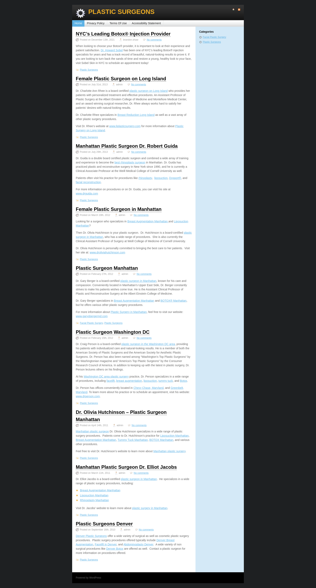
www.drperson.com (88, 396)
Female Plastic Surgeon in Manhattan (118, 209)
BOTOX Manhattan (161, 440)
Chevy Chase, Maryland (148, 387)
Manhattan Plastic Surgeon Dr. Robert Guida (127, 146)
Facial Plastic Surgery (91, 323)
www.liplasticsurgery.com (124, 126)
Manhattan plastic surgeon (92, 431)
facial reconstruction (88, 182)
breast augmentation (129, 380)
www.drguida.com (87, 193)
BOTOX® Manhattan (173, 300)
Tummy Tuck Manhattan (133, 440)
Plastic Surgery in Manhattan (129, 312)
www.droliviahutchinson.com (107, 252)
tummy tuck (165, 380)
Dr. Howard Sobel (112, 50)
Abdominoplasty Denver (138, 544)
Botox (183, 380)
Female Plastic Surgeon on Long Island (121, 78)
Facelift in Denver (105, 544)
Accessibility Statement (146, 23)
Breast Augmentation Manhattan (147, 221)
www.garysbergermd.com (92, 316)
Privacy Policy (95, 23)
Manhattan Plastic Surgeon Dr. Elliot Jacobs (126, 467)
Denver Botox (114, 548)
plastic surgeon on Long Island (148, 90)
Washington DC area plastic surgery (106, 376)
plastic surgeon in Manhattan (138, 280)
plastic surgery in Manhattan (149, 508)
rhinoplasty (145, 178)
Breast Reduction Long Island (136, 114)
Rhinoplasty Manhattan (94, 500)
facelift (111, 380)
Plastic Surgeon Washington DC (113, 332)
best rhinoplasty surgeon (129, 162)
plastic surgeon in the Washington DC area (148, 344)
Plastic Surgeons (121, 11)
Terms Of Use (118, 23)
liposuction (161, 178)
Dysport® (175, 178)
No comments (154, 39)
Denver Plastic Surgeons (91, 536)
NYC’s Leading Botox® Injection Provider (123, 34)
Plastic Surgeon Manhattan (107, 268)
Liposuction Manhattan (174, 435)
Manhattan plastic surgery (169, 451)
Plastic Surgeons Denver (104, 523)
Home (78, 23)
